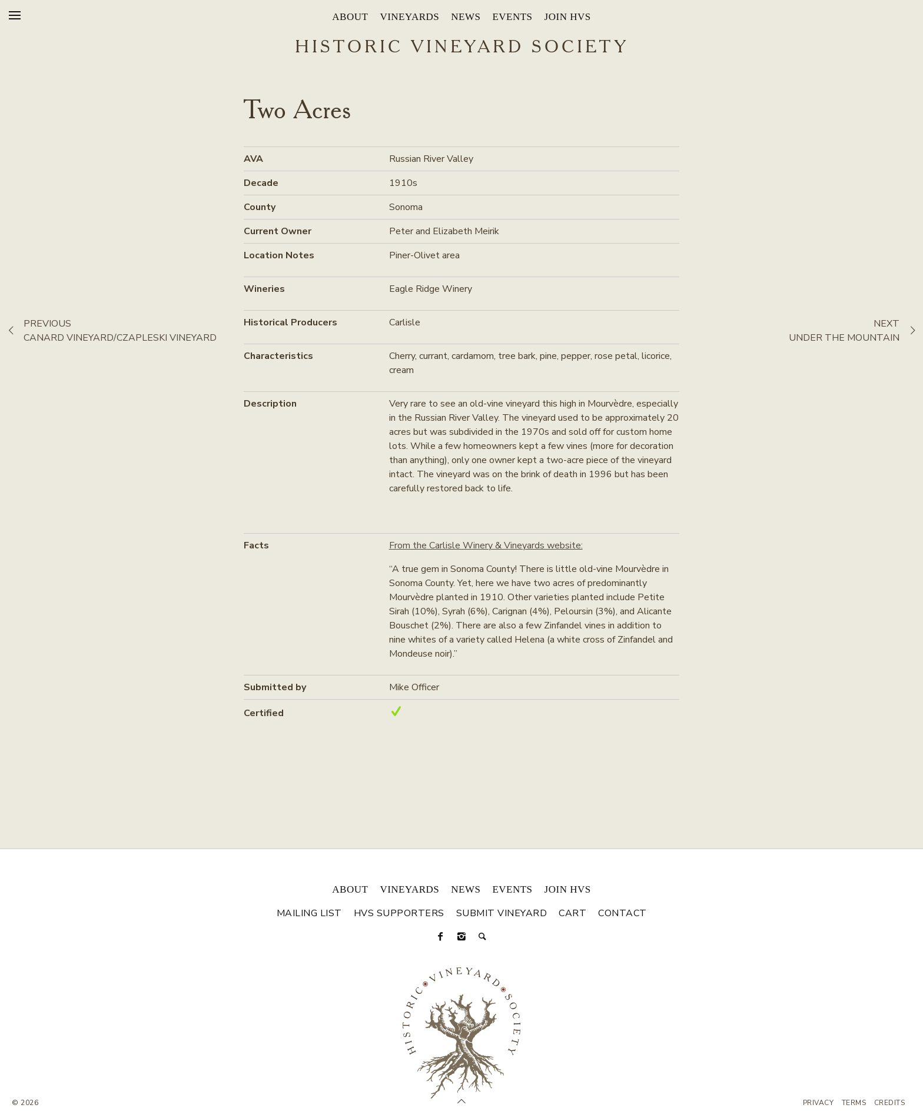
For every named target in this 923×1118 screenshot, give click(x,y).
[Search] (482, 937)
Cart (572, 913)
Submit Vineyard (501, 913)
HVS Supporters (399, 913)
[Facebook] (440, 937)
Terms (854, 1102)
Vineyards (409, 16)
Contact (622, 913)
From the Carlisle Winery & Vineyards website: (486, 545)
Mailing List (309, 913)
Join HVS (567, 16)
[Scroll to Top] (461, 1101)
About (350, 16)
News (465, 16)
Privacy (818, 1102)
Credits (889, 1102)
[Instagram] (461, 937)
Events (512, 16)
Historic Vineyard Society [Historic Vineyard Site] (462, 47)
